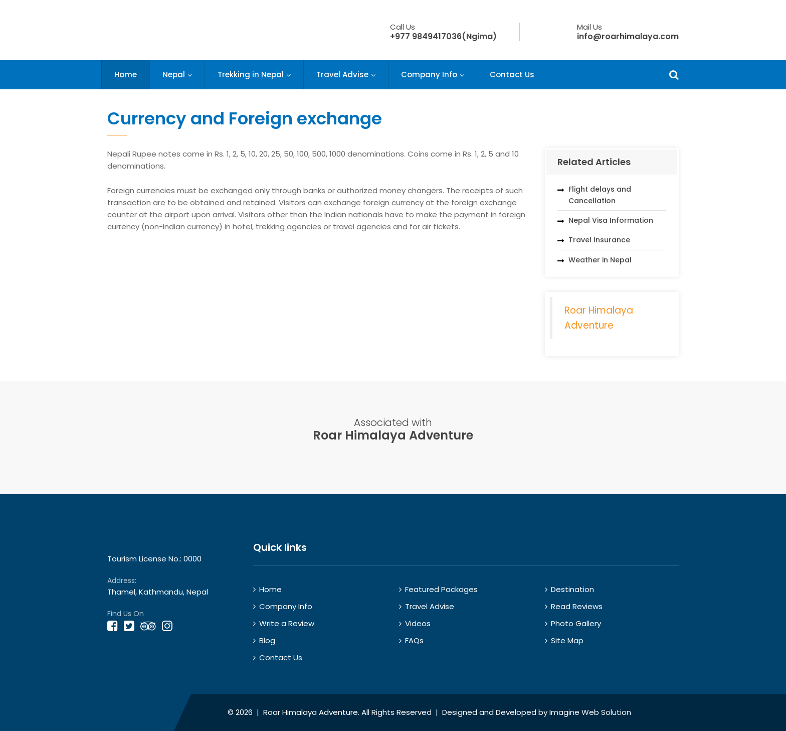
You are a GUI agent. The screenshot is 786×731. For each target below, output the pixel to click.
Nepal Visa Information (610, 220)
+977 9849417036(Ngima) (443, 36)
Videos (418, 623)
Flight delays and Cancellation (599, 194)
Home (125, 74)
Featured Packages (441, 589)
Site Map (567, 640)
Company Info (429, 74)
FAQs (414, 640)
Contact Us (512, 74)
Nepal (173, 74)
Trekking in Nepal (251, 74)
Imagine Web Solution (590, 712)
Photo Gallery (576, 623)
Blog (267, 640)
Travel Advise (342, 74)
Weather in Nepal (600, 260)
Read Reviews (577, 606)
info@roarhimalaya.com (628, 36)
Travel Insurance (599, 240)
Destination (572, 589)
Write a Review (286, 623)
